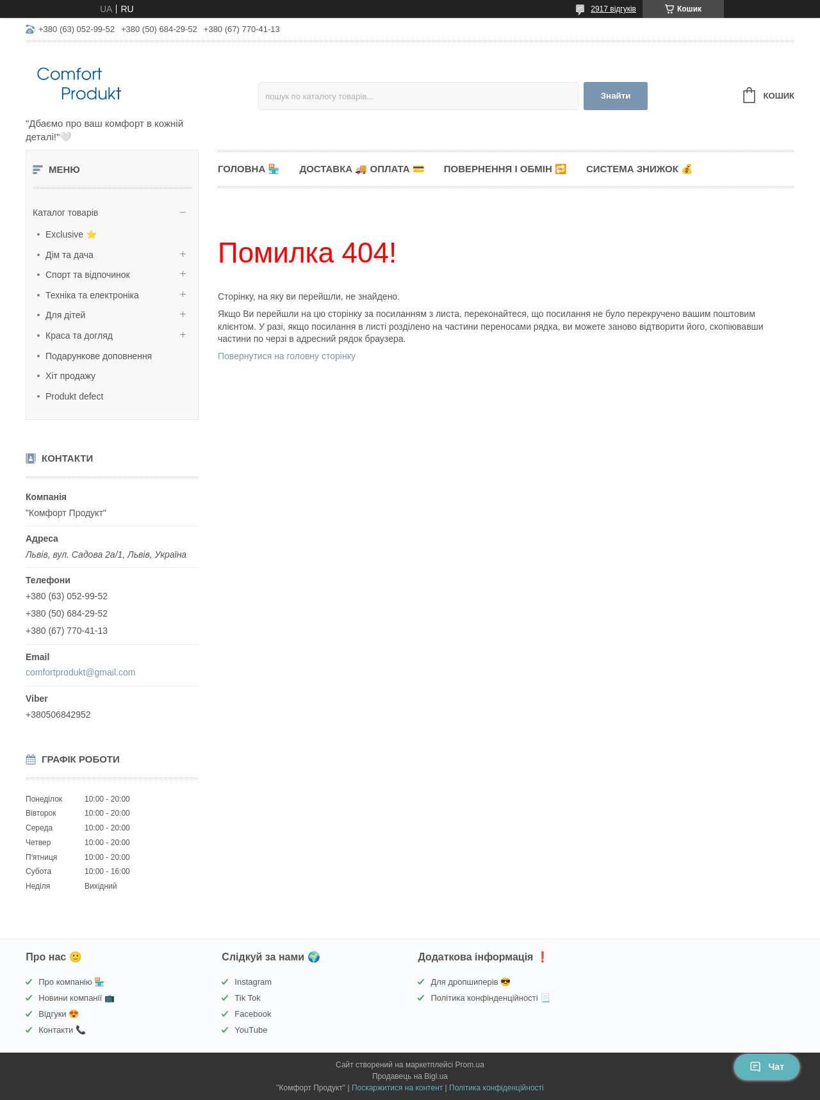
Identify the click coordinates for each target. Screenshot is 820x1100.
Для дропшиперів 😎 (470, 982)
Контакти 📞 (62, 1030)
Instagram (253, 982)
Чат (767, 1066)
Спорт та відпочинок (87, 275)
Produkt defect (74, 396)
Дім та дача (69, 255)
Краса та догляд (79, 335)
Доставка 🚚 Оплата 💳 (361, 169)
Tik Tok (247, 998)
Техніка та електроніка (92, 295)
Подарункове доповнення (98, 356)
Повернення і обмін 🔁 (505, 169)
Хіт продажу (70, 376)
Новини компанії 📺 (76, 998)
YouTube (250, 1030)
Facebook (252, 1014)
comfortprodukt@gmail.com (80, 672)
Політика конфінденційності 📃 (490, 998)
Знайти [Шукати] (616, 96)
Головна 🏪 (249, 169)
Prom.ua (469, 1064)
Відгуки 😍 (58, 1014)
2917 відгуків (613, 8)
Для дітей (65, 315)
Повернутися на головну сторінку (287, 356)
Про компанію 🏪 (71, 982)
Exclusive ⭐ (71, 234)
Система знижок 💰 (639, 169)
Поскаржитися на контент (397, 1087)
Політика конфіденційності (496, 1087)
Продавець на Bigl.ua (410, 1076)
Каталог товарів (65, 212)
